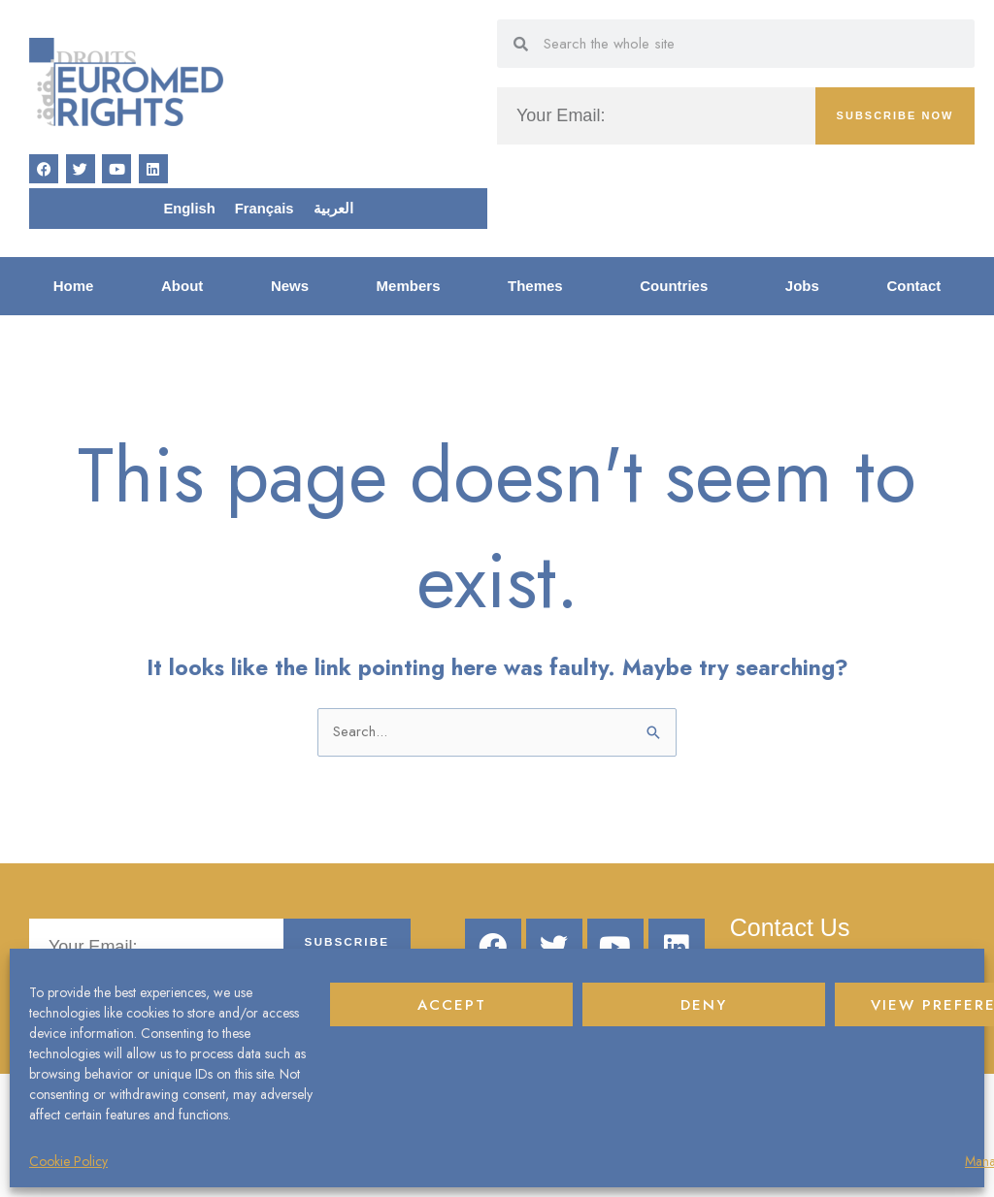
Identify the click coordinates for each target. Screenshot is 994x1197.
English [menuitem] (189, 210)
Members (409, 287)
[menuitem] (189, 209)
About (182, 287)
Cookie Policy (68, 1161)
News (290, 287)
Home (73, 287)
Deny (703, 1005)
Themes (540, 288)
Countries (678, 288)
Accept (451, 1005)
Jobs (802, 287)
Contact (913, 287)
